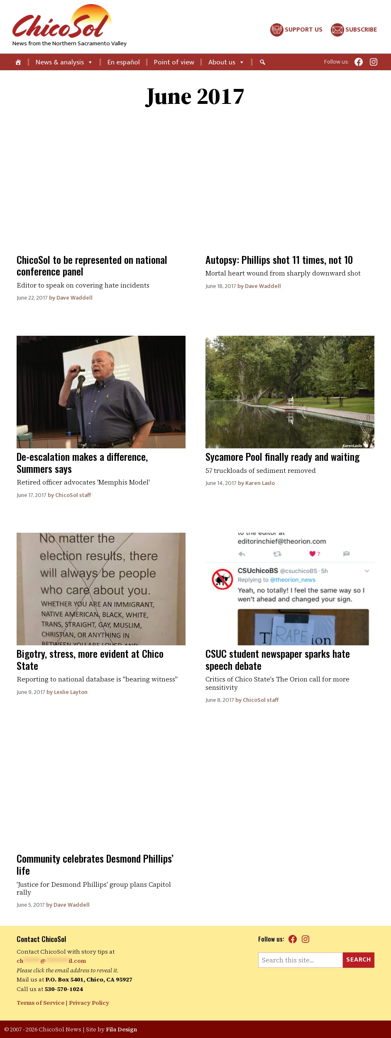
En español (124, 62)
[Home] (18, 62)
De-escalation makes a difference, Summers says (82, 462)
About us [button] (226, 62)
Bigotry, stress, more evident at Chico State (90, 659)
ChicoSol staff (73, 495)
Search (358, 959)
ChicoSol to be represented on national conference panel (92, 265)
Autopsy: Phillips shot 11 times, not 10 (279, 259)
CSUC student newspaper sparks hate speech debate (277, 659)
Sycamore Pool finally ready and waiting (282, 456)
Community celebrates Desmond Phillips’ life (95, 864)
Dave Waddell (74, 298)
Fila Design (121, 1029)
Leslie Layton (71, 692)
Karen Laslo (260, 483)
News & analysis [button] (64, 62)
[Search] (263, 62)
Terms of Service (40, 1003)
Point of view (174, 62)
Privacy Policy (89, 1003)
